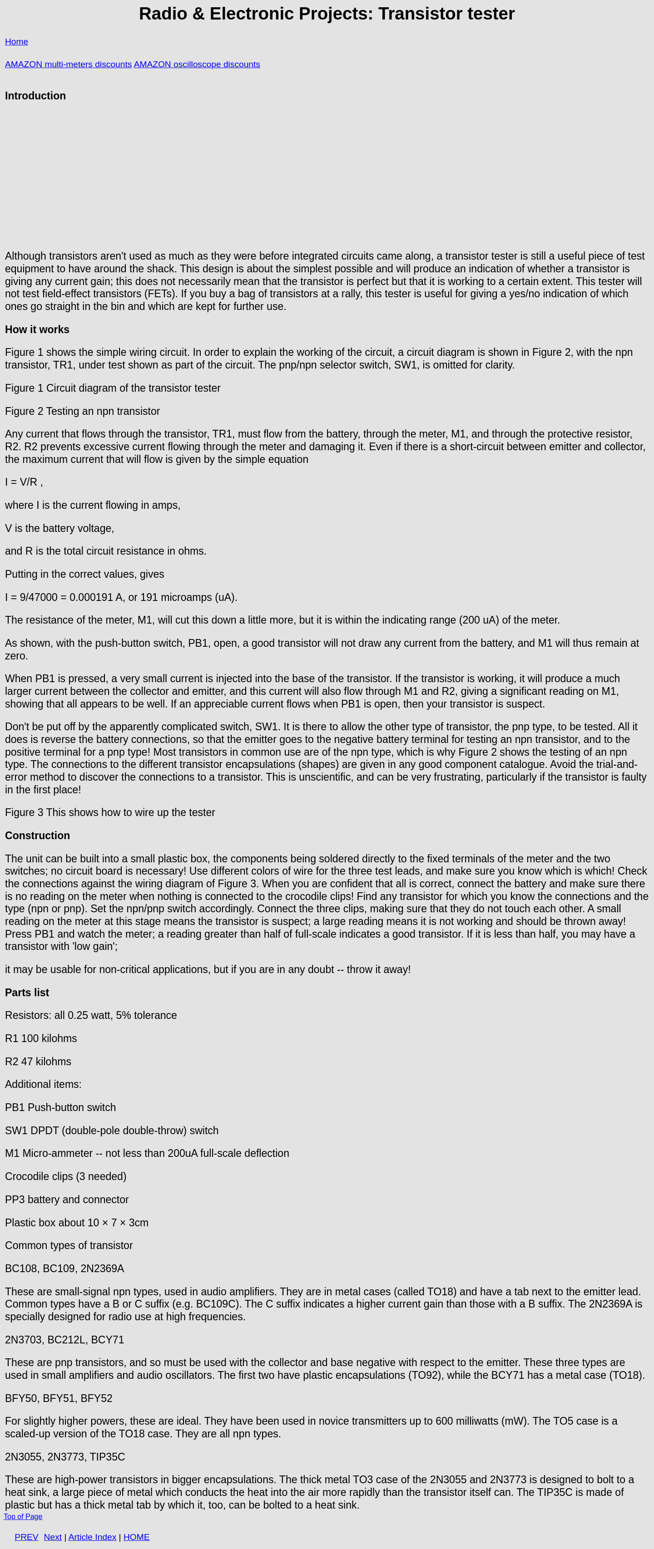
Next (53, 1537)
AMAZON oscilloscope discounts (197, 64)
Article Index (93, 1537)
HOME (137, 1537)
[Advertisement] (327, 176)
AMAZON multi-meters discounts (68, 64)
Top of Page (23, 1516)
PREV (26, 1537)
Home (16, 41)
